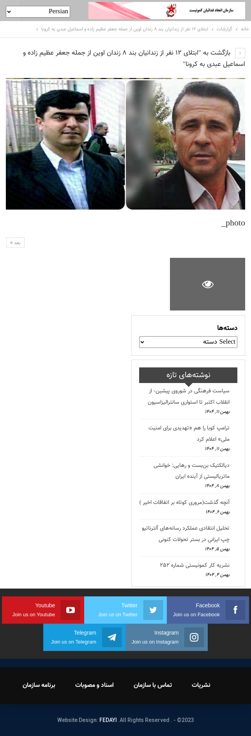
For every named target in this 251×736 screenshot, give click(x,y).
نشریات (201, 685)
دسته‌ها (227, 328)
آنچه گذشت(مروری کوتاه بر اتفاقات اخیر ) (185, 502)
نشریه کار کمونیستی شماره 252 (195, 565)
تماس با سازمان (153, 685)
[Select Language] (38, 12)
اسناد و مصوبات (94, 685)
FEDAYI (108, 720)
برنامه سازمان (39, 685)
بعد (15, 243)
